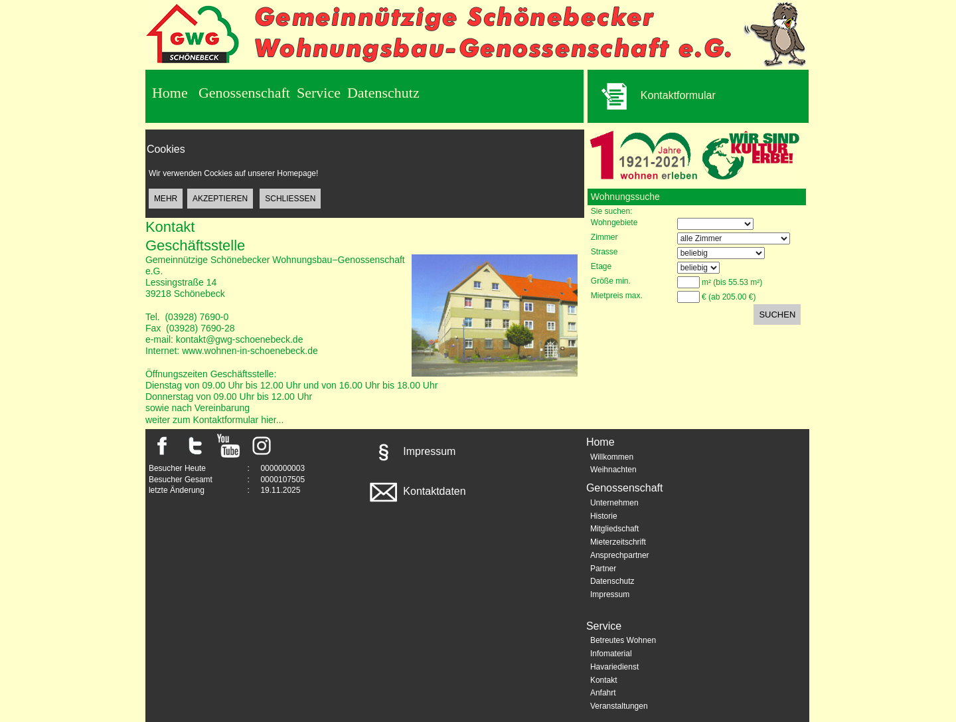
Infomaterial (611, 653)
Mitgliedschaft (614, 528)
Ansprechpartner (619, 555)
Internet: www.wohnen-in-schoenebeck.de (231, 350)
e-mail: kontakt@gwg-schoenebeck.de (224, 339)
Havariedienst (614, 667)
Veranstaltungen (619, 706)
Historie (603, 516)
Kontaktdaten (416, 491)
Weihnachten (613, 469)
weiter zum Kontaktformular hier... (214, 419)
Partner (603, 568)
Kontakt (603, 680)
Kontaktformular (652, 96)
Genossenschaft (244, 92)
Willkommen (611, 457)
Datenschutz (383, 92)
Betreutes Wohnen (623, 640)
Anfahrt (603, 692)
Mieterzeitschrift (618, 542)
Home (170, 92)
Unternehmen (614, 502)
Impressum (411, 451)
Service (319, 92)
